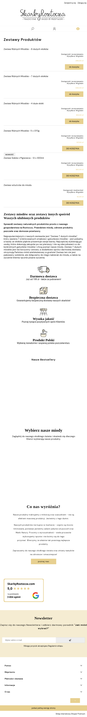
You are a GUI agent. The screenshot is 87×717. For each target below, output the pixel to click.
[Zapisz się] (70, 640)
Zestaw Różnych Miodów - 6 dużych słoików (26, 49)
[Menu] (10, 28)
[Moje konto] (54, 28)
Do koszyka (74, 67)
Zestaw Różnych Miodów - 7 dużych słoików (26, 76)
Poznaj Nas (43, 561)
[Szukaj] (32, 28)
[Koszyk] (76, 28)
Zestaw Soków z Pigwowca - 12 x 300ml (24, 157)
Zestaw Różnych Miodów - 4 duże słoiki (24, 103)
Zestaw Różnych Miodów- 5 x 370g (21, 130)
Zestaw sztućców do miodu (18, 185)
